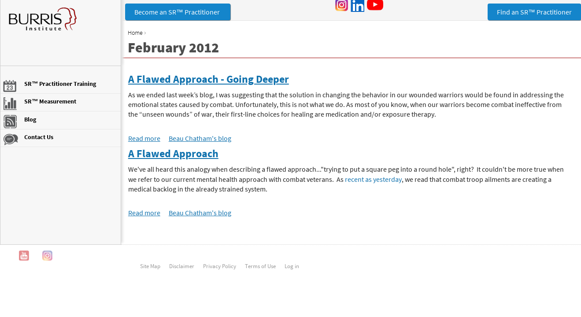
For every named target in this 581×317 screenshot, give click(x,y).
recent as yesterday (373, 179)
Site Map (150, 265)
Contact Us (38, 137)
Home (135, 33)
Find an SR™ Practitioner (534, 11)
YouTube (24, 255)
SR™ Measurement (50, 101)
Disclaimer (181, 265)
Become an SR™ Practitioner (177, 11)
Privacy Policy (219, 265)
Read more (144, 138)
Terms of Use (260, 265)
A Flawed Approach (173, 153)
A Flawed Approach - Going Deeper (208, 79)
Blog (30, 119)
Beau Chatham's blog (200, 138)
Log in (292, 265)
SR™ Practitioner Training (60, 84)
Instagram (47, 255)
